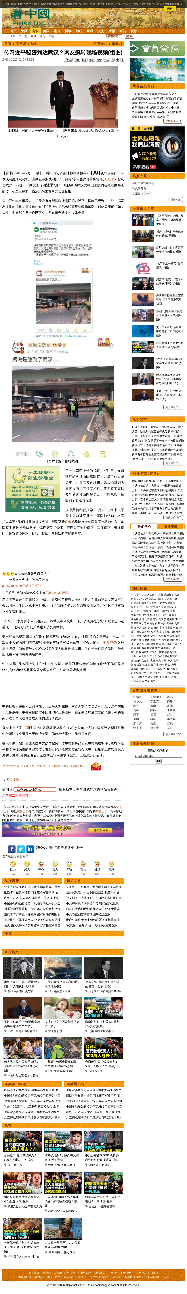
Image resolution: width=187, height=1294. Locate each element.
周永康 (92, 991)
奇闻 (123, 31)
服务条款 (86, 1272)
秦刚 (21, 991)
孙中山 (166, 668)
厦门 (91, 1071)
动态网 (155, 1277)
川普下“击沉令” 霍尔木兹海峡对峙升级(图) (157, 449)
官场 (35, 31)
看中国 (32, 16)
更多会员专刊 (173, 120)
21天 (51, 991)
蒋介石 (174, 668)
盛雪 (153, 714)
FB (148, 631)
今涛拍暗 (156, 697)
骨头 (35, 1075)
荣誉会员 (22, 811)
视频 (134, 31)
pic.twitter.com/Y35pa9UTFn (21, 586)
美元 (139, 635)
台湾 (172, 639)
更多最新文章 (173, 463)
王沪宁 (178, 619)
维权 (157, 648)
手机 (161, 677)
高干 (35, 1031)
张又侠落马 (139, 188)
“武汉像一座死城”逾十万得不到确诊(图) (91, 925)
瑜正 (153, 723)
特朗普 (167, 594)
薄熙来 (109, 991)
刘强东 (140, 644)
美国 (46, 31)
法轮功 (134, 652)
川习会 (35, 1256)
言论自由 (136, 660)
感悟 (156, 677)
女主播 (145, 660)
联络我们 (48, 1272)
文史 (101, 31)
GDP (92, 1164)
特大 (106, 59)
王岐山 (11, 1031)
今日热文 (11, 952)
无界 (166, 1277)
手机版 (68, 59)
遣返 (139, 664)
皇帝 (169, 672)
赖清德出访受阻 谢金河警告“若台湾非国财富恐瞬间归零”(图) (169, 379)
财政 (147, 639)
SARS (161, 656)
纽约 (79, 31)
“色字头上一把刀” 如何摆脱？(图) (152, 458)
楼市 (141, 639)
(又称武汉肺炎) (149, 594)
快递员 (69, 1071)
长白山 (134, 656)
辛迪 (170, 727)
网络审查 (144, 652)
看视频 (94, 1277)
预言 (30, 1206)
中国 (25, 728)
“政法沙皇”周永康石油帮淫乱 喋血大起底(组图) (169, 363)
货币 (152, 635)
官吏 (42, 36)
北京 (133, 644)
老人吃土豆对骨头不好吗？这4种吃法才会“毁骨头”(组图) (21, 1066)
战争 (72, 1252)
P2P (180, 644)
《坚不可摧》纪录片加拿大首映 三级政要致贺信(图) (170, 219)
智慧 (150, 677)
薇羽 (10, 991)
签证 (144, 664)
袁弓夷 (159, 607)
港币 (177, 635)
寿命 (141, 681)
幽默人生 (142, 677)
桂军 (153, 668)
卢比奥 (175, 594)
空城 (103, 1031)
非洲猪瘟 (166, 644)
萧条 (113, 1206)
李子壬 (137, 727)
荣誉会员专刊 (143, 86)
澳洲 (142, 668)
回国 (150, 664)
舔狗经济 (71, 1210)
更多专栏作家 (173, 734)
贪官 (177, 623)
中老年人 (13, 1075)
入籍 (156, 664)
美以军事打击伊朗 (143, 183)
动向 (13, 36)
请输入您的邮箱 (158, 750)
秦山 (136, 718)
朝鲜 (153, 631)
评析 (51, 36)
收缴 (62, 1071)
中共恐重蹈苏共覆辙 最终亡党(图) (88, 914)
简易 (170, 697)
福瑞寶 (128, 1277)
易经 (134, 677)
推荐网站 (23, 1277)
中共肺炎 (110, 642)
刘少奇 (156, 672)
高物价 (110, 1031)
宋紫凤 (137, 697)
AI (99, 1206)
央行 (173, 631)
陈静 (153, 710)
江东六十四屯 (157, 652)
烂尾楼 (106, 1164)
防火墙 (150, 648)
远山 (153, 705)
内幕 (33, 36)
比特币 (146, 635)
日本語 (154, 1272)
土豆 (21, 1075)
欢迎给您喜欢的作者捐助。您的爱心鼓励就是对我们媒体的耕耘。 (44, 766)
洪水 (152, 607)
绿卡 (161, 664)
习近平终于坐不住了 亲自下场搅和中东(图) (158, 503)
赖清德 (172, 615)
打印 (99, 59)
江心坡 (153, 656)
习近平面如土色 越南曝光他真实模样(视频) (158, 538)
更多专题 (176, 199)
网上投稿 (34, 1272)
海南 (91, 1031)
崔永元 (142, 623)
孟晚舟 (134, 619)
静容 (153, 718)
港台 (57, 31)
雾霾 (133, 648)
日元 (172, 635)
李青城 (171, 718)
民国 (148, 668)
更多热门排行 (173, 517)
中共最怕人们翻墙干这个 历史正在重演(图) (158, 533)
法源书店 (69, 1277)
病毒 (68, 522)
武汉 (111, 201)
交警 (56, 1071)
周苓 (136, 710)
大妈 (147, 644)
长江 (141, 607)
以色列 (65, 1252)
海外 (174, 664)
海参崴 (165, 639)
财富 (152, 639)
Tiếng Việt (140, 1272)
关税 (141, 619)
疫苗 (147, 607)
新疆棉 (171, 603)
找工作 (98, 1071)
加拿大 (160, 631)
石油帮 (101, 991)
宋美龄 (134, 672)
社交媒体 (141, 631)
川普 (160, 594)
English (113, 1272)
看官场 (21, 44)
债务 (178, 631)
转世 (50, 1031)
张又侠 (168, 598)
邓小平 (142, 672)
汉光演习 (136, 611)
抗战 (159, 668)
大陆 (24, 31)
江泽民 (118, 991)
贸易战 (152, 598)
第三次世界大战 (17, 1206)
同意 (169, 8)
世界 (90, 31)
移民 (164, 660)
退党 (172, 611)
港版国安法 (170, 607)
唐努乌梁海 (171, 652)
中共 (16, 991)
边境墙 (148, 619)
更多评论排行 (173, 579)
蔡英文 (179, 639)
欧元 (166, 635)
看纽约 (105, 1277)
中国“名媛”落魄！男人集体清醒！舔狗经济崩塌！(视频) (62, 1201)
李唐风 (171, 710)
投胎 (56, 1031)
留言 (91, 59)
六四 (175, 598)
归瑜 (170, 701)
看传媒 (117, 1277)
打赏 (84, 59)
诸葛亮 (175, 672)
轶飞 (136, 705)
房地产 (134, 639)
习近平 (109, 179)
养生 (152, 681)
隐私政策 (100, 1272)
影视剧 (93, 1206)
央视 (152, 660)
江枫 (170, 723)
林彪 (149, 672)
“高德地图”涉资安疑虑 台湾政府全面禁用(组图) (169, 315)
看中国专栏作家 (145, 690)
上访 (173, 648)
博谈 (68, 31)
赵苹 (170, 714)
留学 (175, 660)
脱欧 (167, 631)
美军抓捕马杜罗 (142, 193)
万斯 (155, 619)
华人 (158, 660)
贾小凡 (137, 701)
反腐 (150, 627)
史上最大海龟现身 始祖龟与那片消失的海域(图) (170, 331)
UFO (144, 615)
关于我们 (71, 1272)
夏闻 (170, 705)
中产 (158, 639)
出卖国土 (136, 603)
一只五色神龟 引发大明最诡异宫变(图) (155, 93)
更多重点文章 (173, 407)
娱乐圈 (105, 1206)
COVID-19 (142, 598)
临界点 (58, 991)
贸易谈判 (169, 619)
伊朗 (51, 1252)
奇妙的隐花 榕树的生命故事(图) (151, 116)
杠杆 (133, 635)
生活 (112, 31)
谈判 (10, 1256)
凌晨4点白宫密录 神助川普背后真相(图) (156, 570)
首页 (13, 31)
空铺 (97, 1031)
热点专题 (139, 176)
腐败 (144, 627)
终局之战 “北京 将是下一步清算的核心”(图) (158, 440)
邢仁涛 (137, 723)
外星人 (134, 681)
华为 (139, 627)
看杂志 (82, 1277)
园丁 (136, 714)
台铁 (154, 603)
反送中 (170, 623)
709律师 (165, 648)
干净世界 (38, 1277)
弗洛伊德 (136, 615)
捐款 (59, 1272)
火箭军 (29, 991)
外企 (98, 1164)
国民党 (165, 611)
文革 (147, 681)
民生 (168, 664)
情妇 (133, 627)
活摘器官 (146, 603)
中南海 (23, 36)
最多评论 (144, 527)
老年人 (28, 1075)
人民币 (159, 635)
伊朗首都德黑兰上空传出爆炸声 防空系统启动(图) (170, 299)
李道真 (154, 701)
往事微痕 (146, 611)
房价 (152, 644)
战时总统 (39, 1206)
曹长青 (154, 727)
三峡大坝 (162, 603)
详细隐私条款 (37, 8)
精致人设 (59, 1210)
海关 (133, 664)
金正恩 (156, 615)
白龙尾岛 (144, 656)
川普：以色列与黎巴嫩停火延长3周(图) (155, 431)
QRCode (41, 847)
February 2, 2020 (57, 592)
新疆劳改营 (171, 656)
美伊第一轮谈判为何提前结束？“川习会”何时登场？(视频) (21, 1247)
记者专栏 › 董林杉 (108, 44)
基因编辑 (141, 648)
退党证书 (141, 1277)
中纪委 (28, 1031)
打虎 (156, 627)
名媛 (51, 1210)
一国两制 (178, 627)
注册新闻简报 (143, 743)
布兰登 (66, 991)
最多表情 (170, 527)
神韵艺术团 (53, 1277)
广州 (50, 1071)
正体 (77, 59)
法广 (133, 631)
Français (126, 1272)
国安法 (134, 607)
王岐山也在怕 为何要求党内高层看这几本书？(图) (169, 395)
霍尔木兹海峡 (22, 1256)
